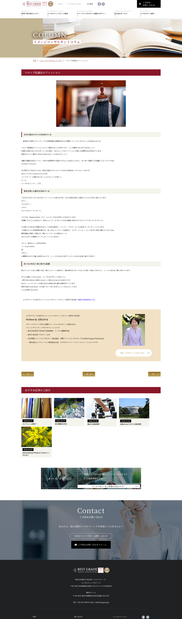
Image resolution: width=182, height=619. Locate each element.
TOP (34, 60)
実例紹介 (36, 598)
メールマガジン (118, 590)
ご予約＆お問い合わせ (121, 594)
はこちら (87, 299)
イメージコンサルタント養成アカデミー (94, 12)
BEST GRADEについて (33, 12)
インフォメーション (120, 585)
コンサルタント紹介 (150, 12)
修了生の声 (78, 585)
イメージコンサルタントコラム (51, 60)
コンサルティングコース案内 (60, 12)
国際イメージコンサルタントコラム (87, 603)
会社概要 (77, 598)
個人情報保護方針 (119, 598)
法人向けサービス (126, 12)
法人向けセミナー (80, 590)
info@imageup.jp (102, 571)
